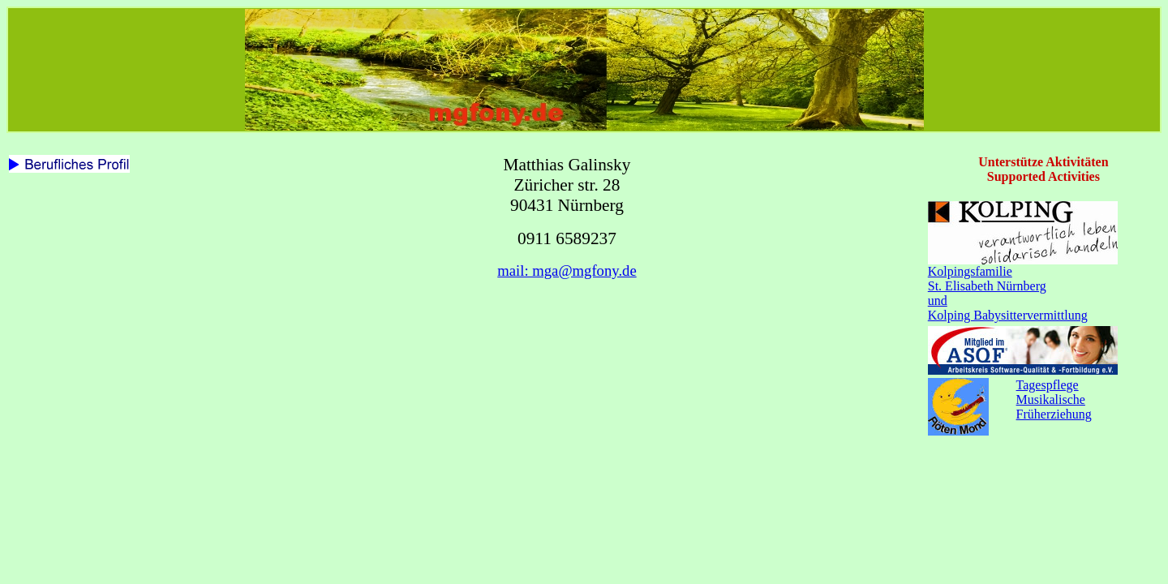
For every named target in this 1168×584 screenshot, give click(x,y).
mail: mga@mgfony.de (566, 270)
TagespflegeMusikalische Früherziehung (1054, 399)
